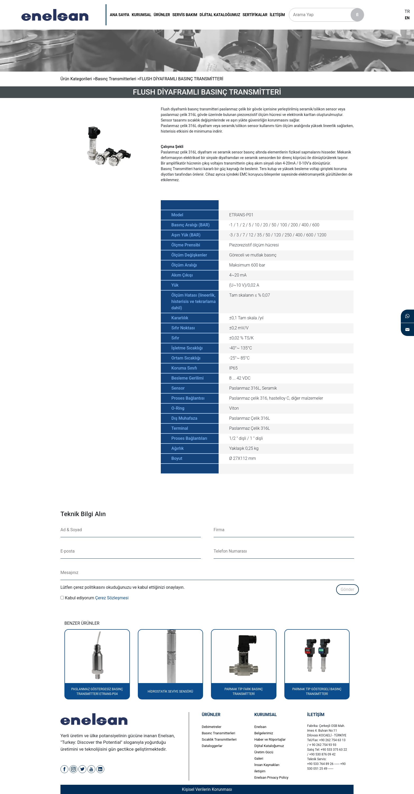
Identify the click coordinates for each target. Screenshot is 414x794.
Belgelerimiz (263, 733)
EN (407, 18)
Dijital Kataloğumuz (269, 746)
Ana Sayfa (119, 15)
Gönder (347, 589)
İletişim (277, 15)
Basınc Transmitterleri (218, 733)
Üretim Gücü (263, 752)
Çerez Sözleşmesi (112, 597)
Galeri (258, 758)
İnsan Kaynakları (266, 765)
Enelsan (260, 727)
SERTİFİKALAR (255, 15)
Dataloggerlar (212, 746)
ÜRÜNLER (162, 15)
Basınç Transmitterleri (115, 78)
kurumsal (141, 15)
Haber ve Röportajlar (269, 739)
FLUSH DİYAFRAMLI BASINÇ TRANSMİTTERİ (181, 78)
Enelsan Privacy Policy (271, 777)
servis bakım (184, 15)
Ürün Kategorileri (76, 78)
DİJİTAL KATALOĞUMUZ (220, 15)
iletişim (259, 771)
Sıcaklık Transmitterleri (219, 739)
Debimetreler (211, 727)
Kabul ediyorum (79, 597)
